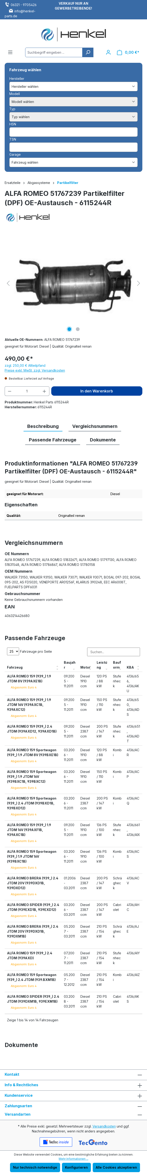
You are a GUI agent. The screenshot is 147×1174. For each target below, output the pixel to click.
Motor (85, 667)
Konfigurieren (76, 1167)
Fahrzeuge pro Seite (29, 651)
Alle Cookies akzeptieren (116, 1167)
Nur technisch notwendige (35, 1167)
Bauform (117, 664)
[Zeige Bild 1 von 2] (69, 329)
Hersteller (16, 79)
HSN (12, 124)
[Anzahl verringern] (9, 391)
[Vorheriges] (8, 283)
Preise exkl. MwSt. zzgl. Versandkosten (35, 370)
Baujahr (69, 664)
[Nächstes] (138, 283)
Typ (12, 109)
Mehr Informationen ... (73, 1158)
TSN (12, 139)
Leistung (102, 664)
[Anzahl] (27, 391)
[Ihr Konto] (108, 52)
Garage (15, 154)
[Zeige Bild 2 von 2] (77, 329)
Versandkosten (104, 1126)
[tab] (43, 426)
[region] (73, 283)
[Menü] (10, 52)
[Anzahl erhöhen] (44, 391)
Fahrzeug (15, 667)
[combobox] (53, 52)
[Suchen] (87, 52)
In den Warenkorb (96, 391)
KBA (130, 667)
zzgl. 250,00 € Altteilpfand (25, 365)
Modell (14, 94)
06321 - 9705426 (24, 5)
